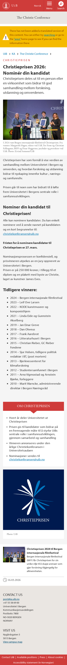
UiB (5, 53)
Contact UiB (8, 657)
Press (42, 657)
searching (49, 35)
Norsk (37, 5)
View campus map (12, 641)
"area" (17, 39)
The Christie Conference (33, 17)
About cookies (55, 657)
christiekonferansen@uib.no (21, 234)
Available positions (27, 657)
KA (13, 53)
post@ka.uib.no (11, 599)
